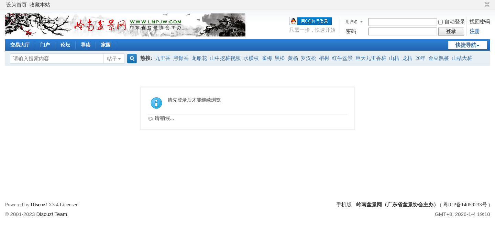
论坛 (65, 45)
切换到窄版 (486, 5)
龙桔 (407, 58)
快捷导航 (465, 45)
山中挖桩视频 (225, 58)
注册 (475, 31)
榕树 (324, 58)
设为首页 (16, 5)
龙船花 (199, 58)
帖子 (112, 59)
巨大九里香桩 (370, 58)
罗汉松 (308, 58)
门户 (45, 45)
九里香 (162, 58)
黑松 (280, 58)
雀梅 (267, 58)
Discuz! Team (51, 214)
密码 (351, 31)
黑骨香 (181, 58)
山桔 (394, 58)
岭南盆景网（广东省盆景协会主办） (397, 204)
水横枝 (251, 58)
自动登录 (451, 21)
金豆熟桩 (438, 58)
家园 (106, 45)
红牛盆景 (342, 58)
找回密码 (480, 21)
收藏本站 (40, 5)
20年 (420, 58)
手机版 (344, 204)
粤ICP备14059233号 (465, 204)
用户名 (351, 21)
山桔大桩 (462, 58)
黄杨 (293, 58)
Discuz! (39, 204)
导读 (85, 45)
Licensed (69, 204)
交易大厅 (20, 45)
